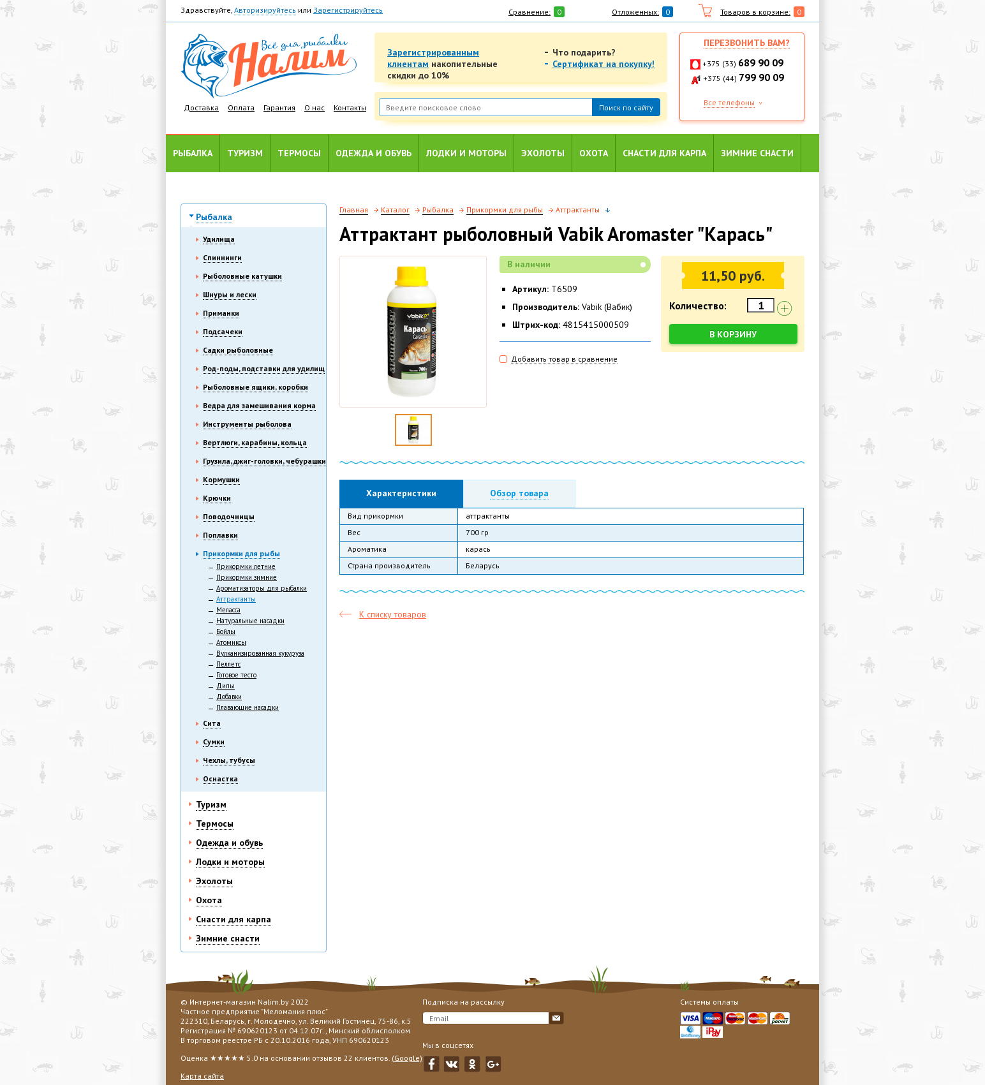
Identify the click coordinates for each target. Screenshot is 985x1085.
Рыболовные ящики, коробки (255, 387)
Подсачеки (222, 331)
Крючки (217, 498)
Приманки (221, 313)
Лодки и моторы (466, 153)
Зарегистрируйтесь (348, 10)
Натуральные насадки (250, 620)
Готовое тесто (236, 674)
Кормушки (221, 479)
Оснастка (220, 778)
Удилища (219, 239)
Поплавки (220, 535)
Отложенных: (635, 12)
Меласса (228, 609)
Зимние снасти (757, 153)
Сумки (214, 741)
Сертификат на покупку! (603, 64)
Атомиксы (231, 642)
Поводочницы (229, 516)
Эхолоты (543, 153)
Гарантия (279, 107)
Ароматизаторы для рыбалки (261, 588)
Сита (212, 723)
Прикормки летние (246, 566)
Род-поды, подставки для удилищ (264, 368)
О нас (314, 107)
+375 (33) (742, 63)
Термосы (299, 153)
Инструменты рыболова (247, 424)
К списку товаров (392, 614)
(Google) (407, 1058)
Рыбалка (192, 153)
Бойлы (225, 631)
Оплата (241, 107)
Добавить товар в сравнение (564, 359)
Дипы (225, 685)
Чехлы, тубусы (229, 760)
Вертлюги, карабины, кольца (255, 442)
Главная (353, 209)
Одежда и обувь (373, 153)
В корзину (733, 334)
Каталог (395, 209)
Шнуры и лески (229, 294)
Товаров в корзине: (755, 12)
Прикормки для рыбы (241, 553)
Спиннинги (222, 257)
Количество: (698, 305)
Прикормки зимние (246, 577)
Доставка (201, 107)
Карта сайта (202, 1076)
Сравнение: (529, 12)
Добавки (229, 696)
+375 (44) (743, 78)
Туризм (245, 153)
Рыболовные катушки (242, 276)
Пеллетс (228, 664)
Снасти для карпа (664, 153)
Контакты (350, 107)
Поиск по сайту (626, 107)
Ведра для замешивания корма (259, 405)
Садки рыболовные (238, 350)
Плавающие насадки (247, 707)
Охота (593, 153)
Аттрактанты (236, 598)
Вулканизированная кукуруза (260, 653)
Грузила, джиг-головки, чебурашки (264, 461)
